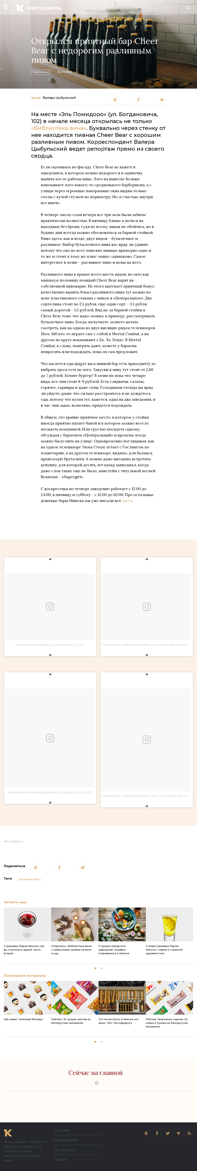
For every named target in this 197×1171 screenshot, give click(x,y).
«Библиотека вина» (58, 128)
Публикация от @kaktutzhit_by (35, 644)
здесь (127, 500)
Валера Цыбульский (59, 98)
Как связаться (64, 1150)
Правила (60, 1159)
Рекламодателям (66, 1140)
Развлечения (45, 71)
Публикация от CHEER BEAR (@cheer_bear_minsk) (134, 644)
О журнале (62, 1130)
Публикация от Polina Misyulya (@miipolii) (34, 792)
